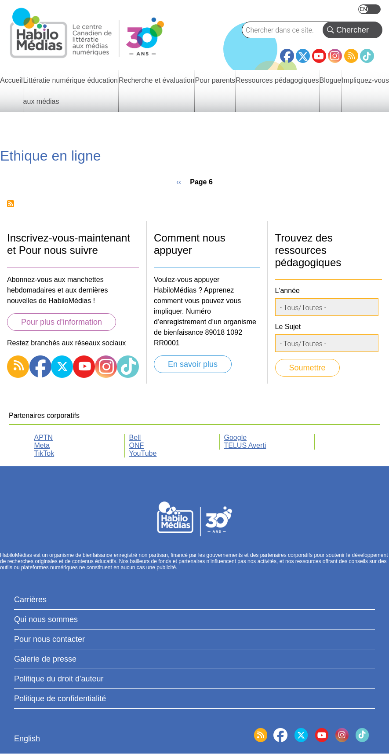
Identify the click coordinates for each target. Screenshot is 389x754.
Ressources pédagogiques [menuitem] (277, 80)
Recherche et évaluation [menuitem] (157, 80)
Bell (135, 437)
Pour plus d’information (61, 322)
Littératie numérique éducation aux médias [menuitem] (70, 91)
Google (235, 437)
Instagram (335, 56)
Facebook (287, 52)
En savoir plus (193, 364)
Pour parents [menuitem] (215, 80)
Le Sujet (288, 326)
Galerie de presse (45, 659)
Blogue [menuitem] (331, 80)
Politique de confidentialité (60, 698)
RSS (351, 56)
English (369, 9)
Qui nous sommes (46, 619)
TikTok (367, 56)
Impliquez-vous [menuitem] (365, 80)
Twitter (303, 56)
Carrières (30, 599)
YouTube (319, 56)
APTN (43, 437)
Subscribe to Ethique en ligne (10, 203)
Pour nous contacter (49, 639)
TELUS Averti (245, 445)
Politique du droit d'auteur (59, 678)
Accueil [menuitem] (11, 80)
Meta (42, 445)
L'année (287, 290)
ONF (136, 445)
